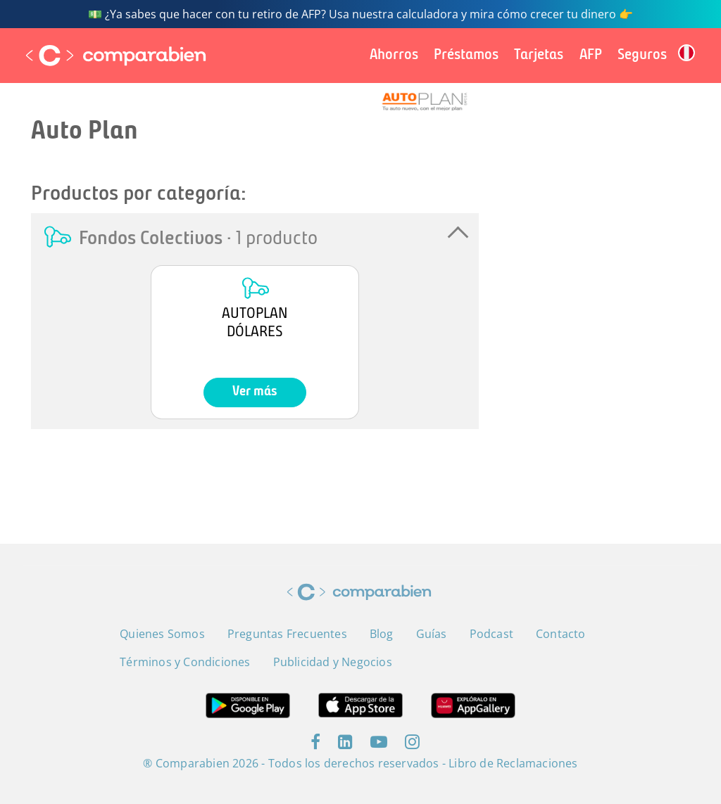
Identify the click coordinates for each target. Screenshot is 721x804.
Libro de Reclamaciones (513, 763)
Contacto (561, 634)
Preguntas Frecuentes (287, 634)
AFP (590, 55)
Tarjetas (538, 55)
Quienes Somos (162, 634)
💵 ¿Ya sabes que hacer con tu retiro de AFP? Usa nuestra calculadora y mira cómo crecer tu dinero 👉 (360, 14)
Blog (382, 634)
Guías (431, 634)
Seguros (642, 55)
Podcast (491, 634)
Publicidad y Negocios (332, 662)
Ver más (254, 392)
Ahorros (394, 55)
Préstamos (466, 55)
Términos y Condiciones (185, 662)
